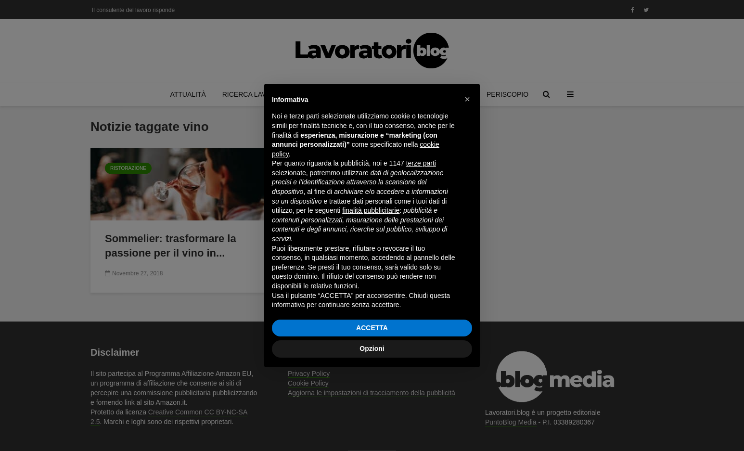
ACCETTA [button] (372, 328)
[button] (467, 99)
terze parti (421, 163)
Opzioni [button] (371, 348)
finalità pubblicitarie (370, 210)
